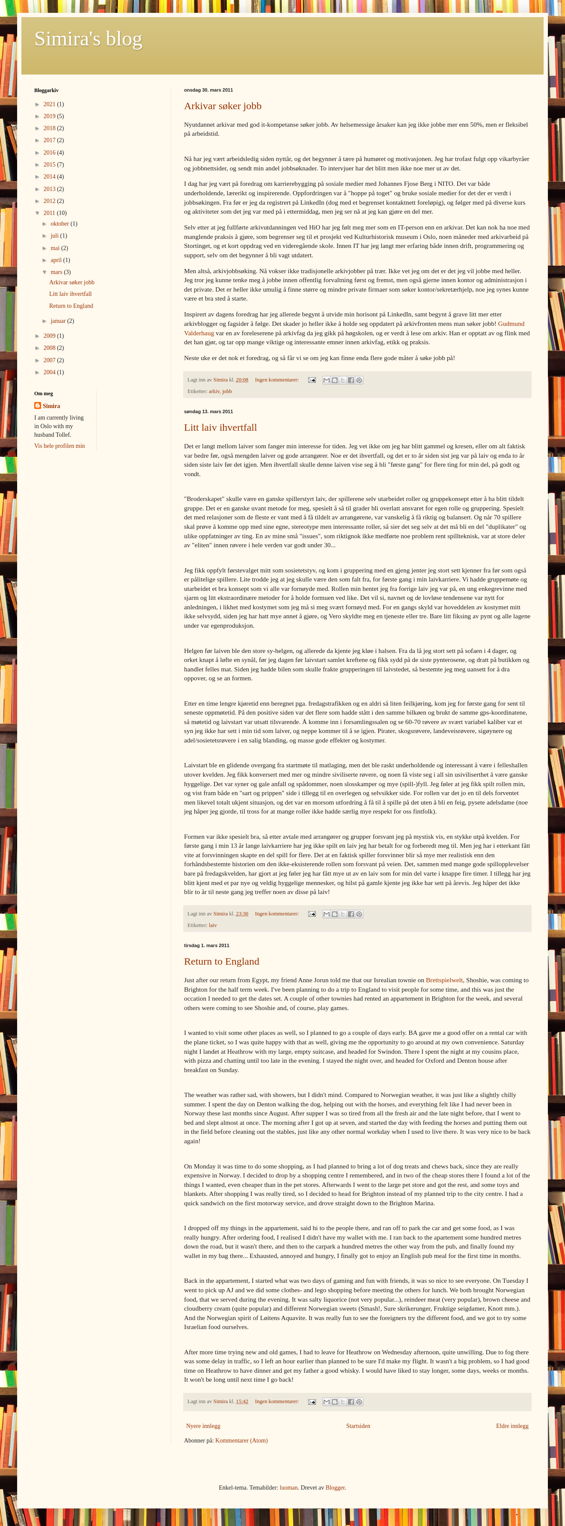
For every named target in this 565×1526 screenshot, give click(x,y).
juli (55, 235)
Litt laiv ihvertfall (220, 427)
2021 (50, 104)
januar (59, 321)
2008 (50, 348)
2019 (50, 116)
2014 (50, 176)
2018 (50, 128)
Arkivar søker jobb (223, 105)
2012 (50, 201)
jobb (227, 391)
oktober (60, 224)
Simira (51, 406)
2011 (50, 213)
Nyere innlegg (203, 1426)
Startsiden (358, 1426)
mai (56, 248)
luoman (289, 1487)
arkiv (214, 391)
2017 (50, 140)
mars (57, 272)
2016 (50, 152)
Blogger (335, 1487)
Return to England (221, 961)
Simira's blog (88, 38)
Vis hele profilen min (59, 446)
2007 (50, 360)
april (57, 260)
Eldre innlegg (512, 1426)
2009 (50, 336)
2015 (50, 164)
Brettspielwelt (444, 980)
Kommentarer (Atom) (241, 1440)
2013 (50, 189)
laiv (213, 925)
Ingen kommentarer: (277, 380)
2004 (50, 372)
